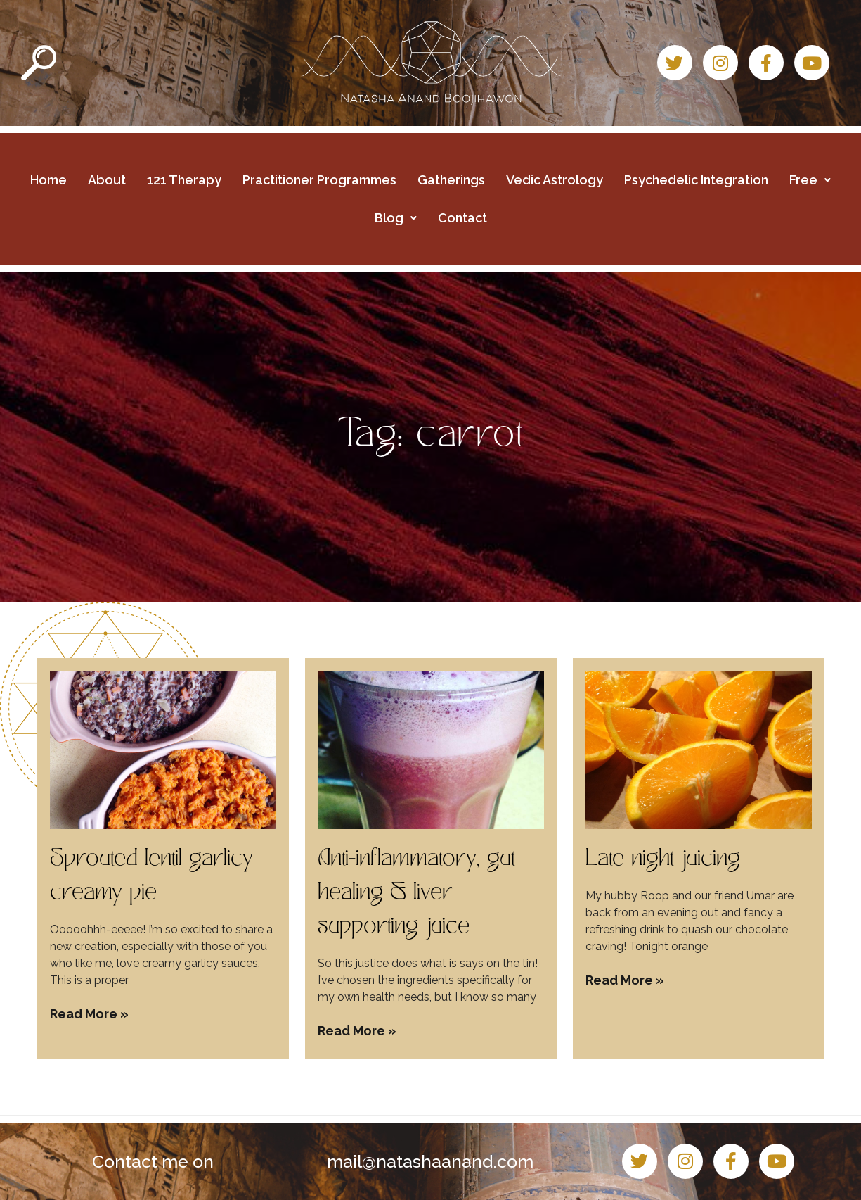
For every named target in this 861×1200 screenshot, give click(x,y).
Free (810, 179)
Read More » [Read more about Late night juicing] (624, 980)
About (107, 179)
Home (48, 179)
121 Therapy (184, 179)
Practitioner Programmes (319, 179)
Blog (396, 217)
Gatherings (451, 179)
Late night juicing (662, 860)
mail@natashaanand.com (430, 1161)
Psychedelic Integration (696, 179)
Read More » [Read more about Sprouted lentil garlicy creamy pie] (89, 1013)
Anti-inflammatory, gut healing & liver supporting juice (416, 894)
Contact (462, 217)
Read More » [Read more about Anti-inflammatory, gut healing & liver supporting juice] (357, 1030)
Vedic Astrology (554, 179)
